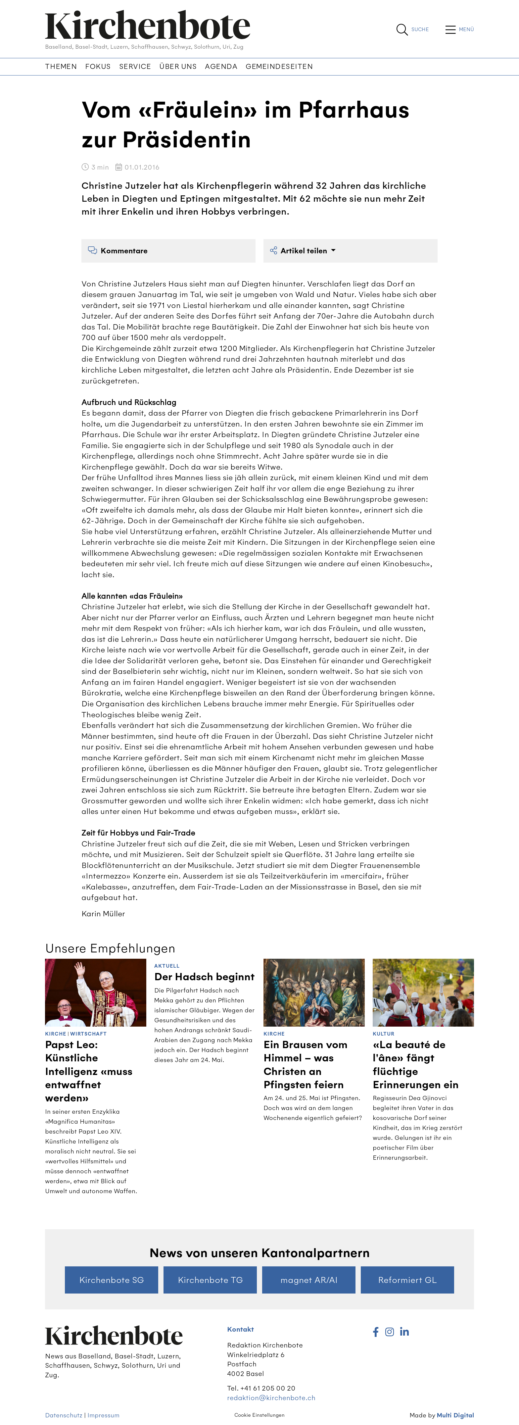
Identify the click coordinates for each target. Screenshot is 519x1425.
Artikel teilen (299, 251)
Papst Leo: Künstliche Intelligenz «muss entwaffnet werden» (88, 1071)
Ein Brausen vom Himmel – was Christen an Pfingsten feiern (305, 1065)
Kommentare (118, 251)
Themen (61, 66)
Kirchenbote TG (210, 1280)
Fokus (98, 66)
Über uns (178, 66)
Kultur (384, 1034)
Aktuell (167, 966)
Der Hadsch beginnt (204, 977)
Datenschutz (63, 1415)
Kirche (55, 1034)
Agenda (221, 66)
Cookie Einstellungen (259, 1415)
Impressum (103, 1415)
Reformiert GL (407, 1280)
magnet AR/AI (309, 1280)
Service (135, 66)
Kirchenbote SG (111, 1280)
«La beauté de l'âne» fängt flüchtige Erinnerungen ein (416, 1065)
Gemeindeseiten (279, 66)
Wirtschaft (88, 1034)
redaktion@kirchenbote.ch (271, 1398)
